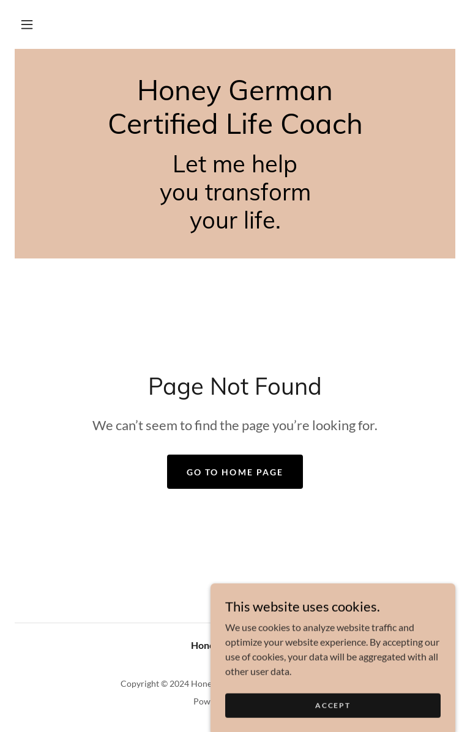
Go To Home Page (235, 472)
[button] (27, 24)
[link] (235, 130)
